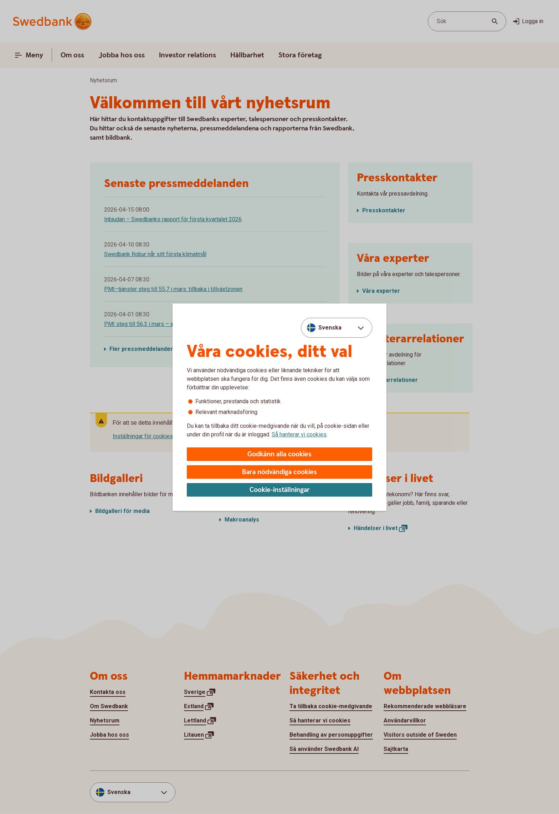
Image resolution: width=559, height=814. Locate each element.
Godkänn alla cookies (279, 454)
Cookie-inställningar (280, 490)
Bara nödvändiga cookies (279, 472)
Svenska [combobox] (330, 327)
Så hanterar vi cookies (299, 434)
